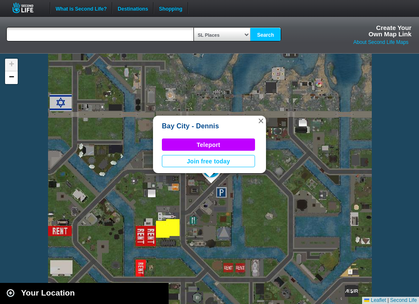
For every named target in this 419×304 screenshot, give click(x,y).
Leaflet (375, 300)
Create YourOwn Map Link (389, 31)
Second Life (27, 8)
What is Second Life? (81, 8)
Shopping (170, 8)
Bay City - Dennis (190, 126)
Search (265, 35)
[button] (261, 121)
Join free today (208, 161)
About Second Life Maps (380, 42)
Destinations (133, 8)
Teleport (208, 144)
